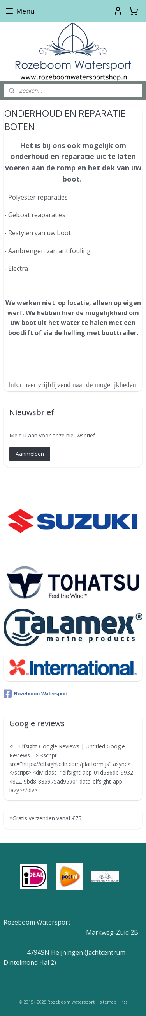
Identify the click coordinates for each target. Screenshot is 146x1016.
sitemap (108, 1002)
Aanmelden (30, 453)
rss (124, 1002)
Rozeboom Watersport (36, 693)
